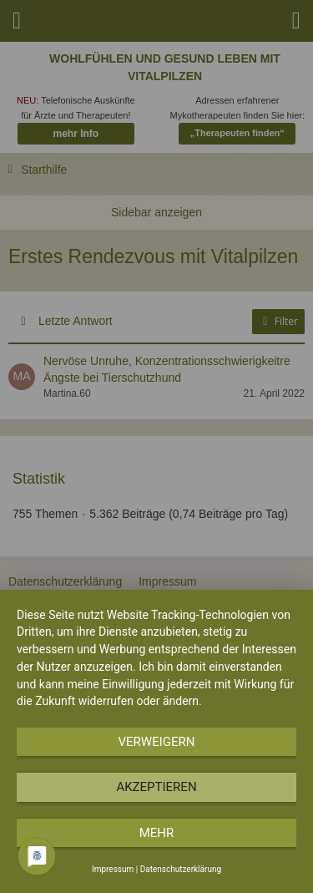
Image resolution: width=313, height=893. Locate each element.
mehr (156, 832)
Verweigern (157, 741)
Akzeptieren (156, 786)
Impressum (113, 869)
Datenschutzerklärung (180, 869)
